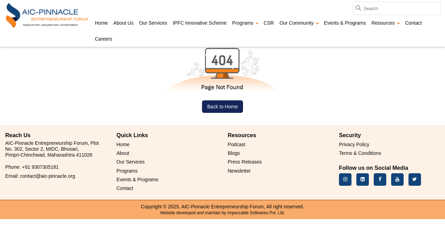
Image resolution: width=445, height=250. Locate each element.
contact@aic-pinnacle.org (47, 176)
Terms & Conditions (360, 153)
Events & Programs (345, 23)
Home (101, 23)
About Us (123, 23)
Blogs (234, 153)
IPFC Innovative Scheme (200, 23)
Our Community (299, 23)
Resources (385, 23)
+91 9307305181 (40, 167)
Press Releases (245, 162)
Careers (103, 39)
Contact (413, 23)
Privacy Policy (354, 144)
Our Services (153, 23)
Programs (245, 23)
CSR (269, 23)
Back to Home (222, 106)
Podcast (236, 144)
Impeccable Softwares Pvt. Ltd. (256, 212)
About (122, 153)
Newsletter (239, 171)
